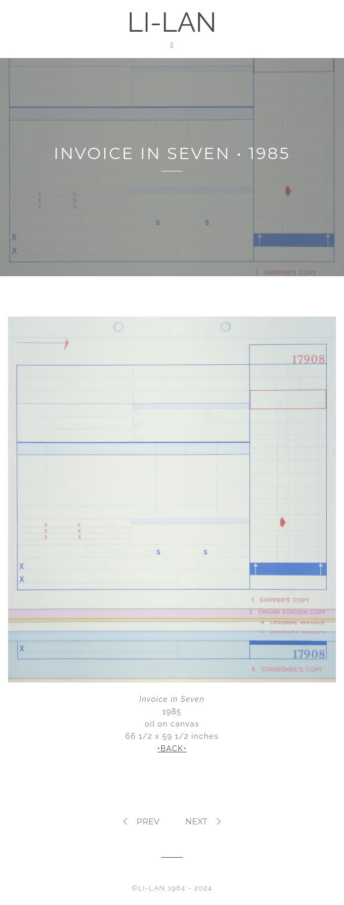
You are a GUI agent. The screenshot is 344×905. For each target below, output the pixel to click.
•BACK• (172, 748)
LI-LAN (172, 22)
